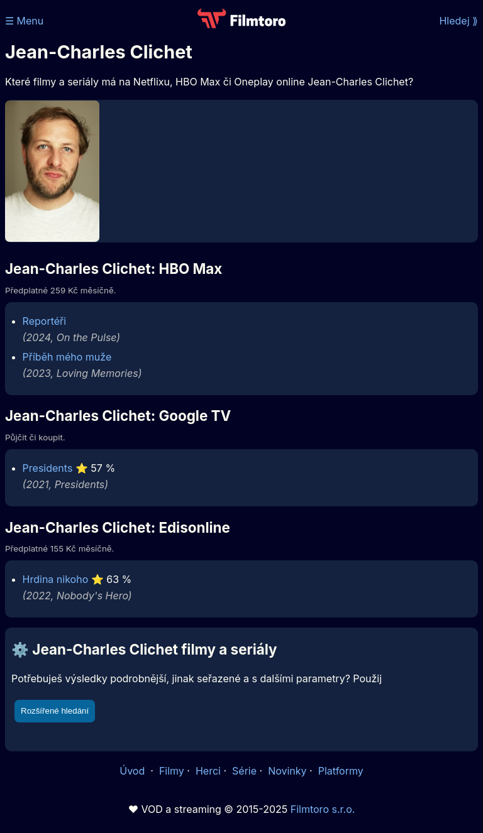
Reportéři (45, 321)
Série (244, 771)
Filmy (171, 771)
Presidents (48, 468)
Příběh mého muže (67, 357)
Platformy (341, 771)
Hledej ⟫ (458, 20)
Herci (208, 771)
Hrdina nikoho (56, 579)
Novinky (287, 771)
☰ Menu (24, 20)
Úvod (133, 771)
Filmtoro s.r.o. (323, 809)
